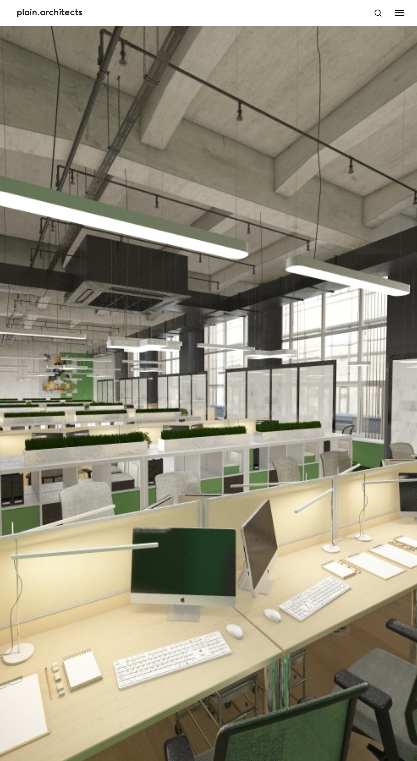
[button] (378, 13)
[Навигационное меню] (399, 13)
